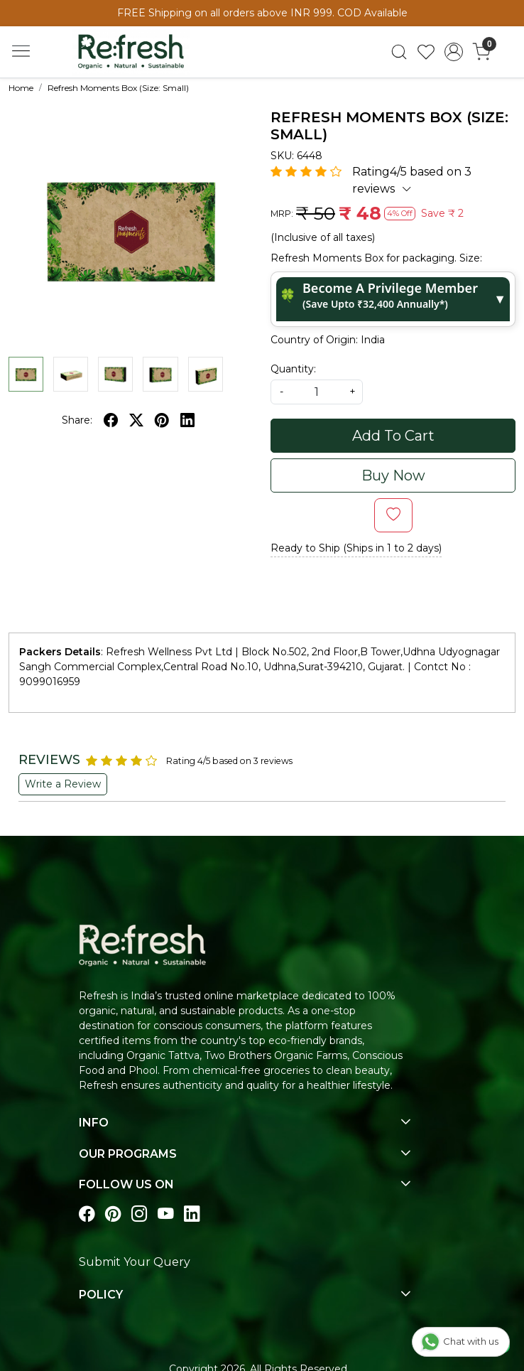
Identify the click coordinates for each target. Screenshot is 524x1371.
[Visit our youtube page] (166, 1215)
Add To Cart (393, 435)
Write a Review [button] (63, 784)
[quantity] (317, 392)
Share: (77, 420)
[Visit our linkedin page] (192, 1215)
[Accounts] (454, 52)
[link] (399, 52)
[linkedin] (187, 420)
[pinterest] (162, 420)
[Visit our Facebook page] (87, 1215)
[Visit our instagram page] (139, 1215)
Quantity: (293, 368)
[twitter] (136, 420)
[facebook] (111, 420)
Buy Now (393, 475)
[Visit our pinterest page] (113, 1215)
